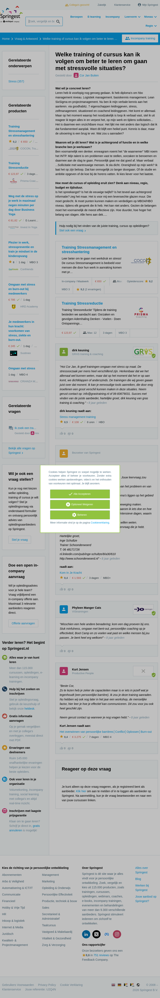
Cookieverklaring (100, 522)
